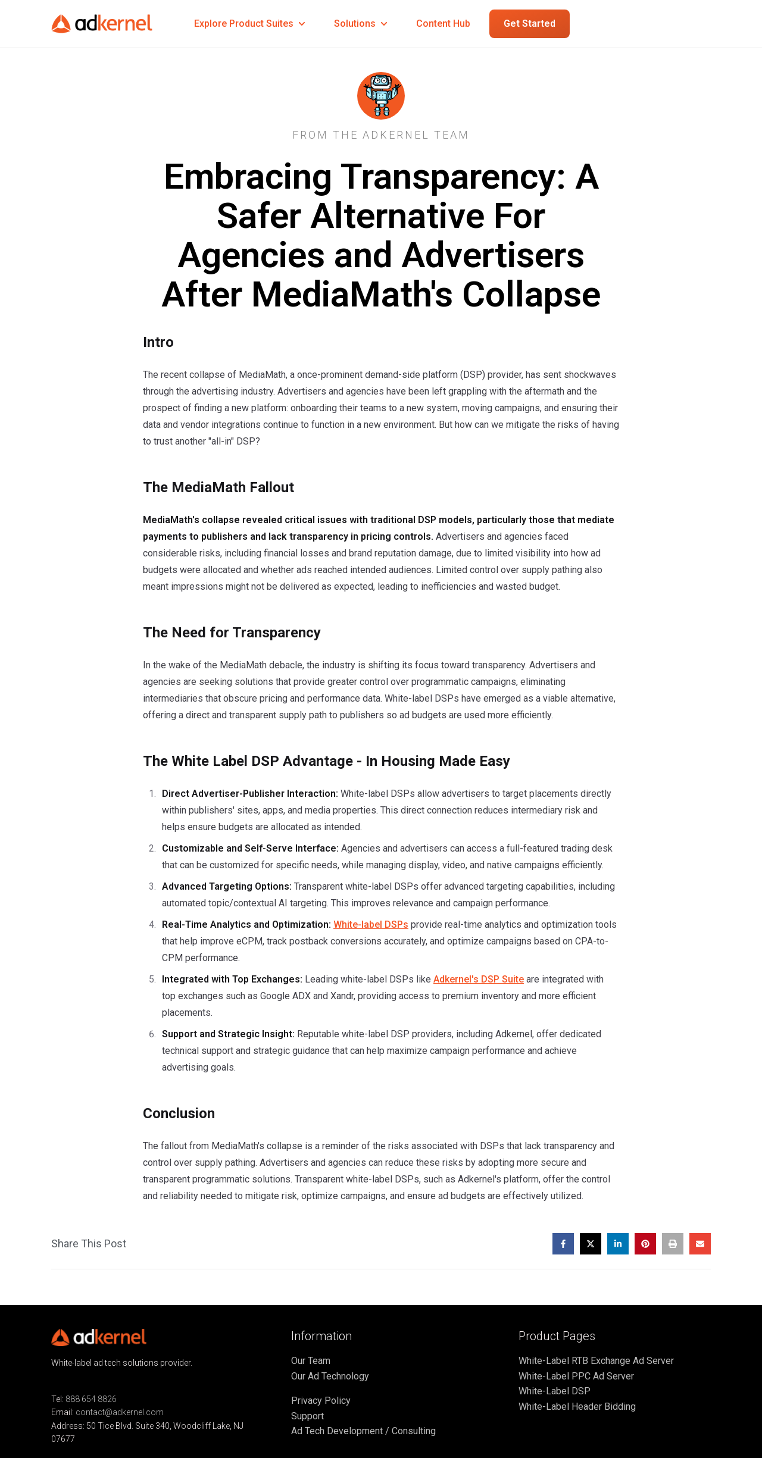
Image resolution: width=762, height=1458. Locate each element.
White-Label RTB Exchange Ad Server (596, 1360)
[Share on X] (590, 1243)
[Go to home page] (110, 24)
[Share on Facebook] (563, 1243)
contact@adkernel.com (120, 1412)
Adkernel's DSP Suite (478, 979)
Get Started (529, 23)
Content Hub (443, 23)
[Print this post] (672, 1243)
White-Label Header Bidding (577, 1406)
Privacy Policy (321, 1400)
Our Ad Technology (330, 1376)
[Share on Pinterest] (645, 1243)
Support (307, 1416)
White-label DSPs (370, 924)
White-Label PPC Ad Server (576, 1376)
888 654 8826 (91, 1399)
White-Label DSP (555, 1391)
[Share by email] (700, 1243)
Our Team (310, 1360)
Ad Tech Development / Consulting (363, 1431)
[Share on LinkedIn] (618, 1243)
